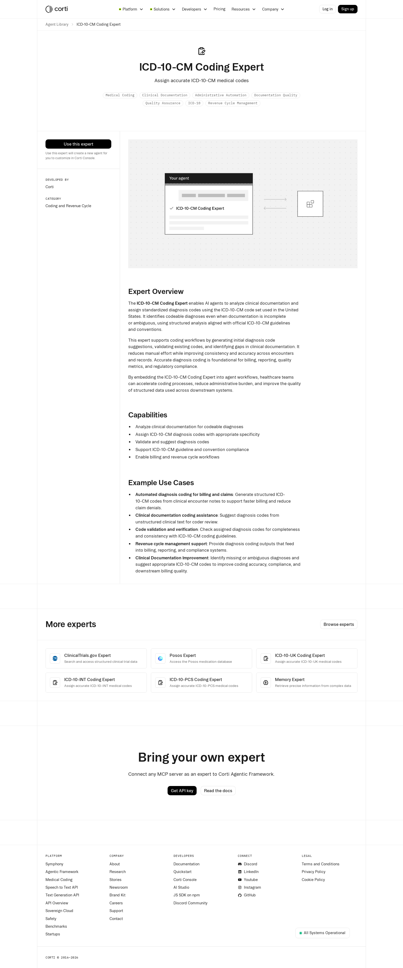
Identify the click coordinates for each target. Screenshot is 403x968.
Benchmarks (56, 926)
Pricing (219, 9)
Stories (115, 880)
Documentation (186, 864)
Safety (50, 919)
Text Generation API (62, 895)
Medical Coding (58, 880)
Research (117, 872)
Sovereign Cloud (59, 911)
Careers (116, 903)
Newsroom (118, 887)
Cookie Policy (313, 880)
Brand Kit (117, 895)
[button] (130, 9)
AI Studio (181, 887)
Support (116, 911)
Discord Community (190, 903)
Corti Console (185, 880)
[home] (78, 9)
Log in (328, 9)
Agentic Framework (61, 872)
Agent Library (56, 24)
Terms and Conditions (321, 864)
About (114, 864)
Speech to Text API (61, 887)
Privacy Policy (313, 872)
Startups (52, 934)
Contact (116, 919)
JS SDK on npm (186, 895)
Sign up (347, 9)
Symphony (54, 864)
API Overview (56, 903)
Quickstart (182, 872)
